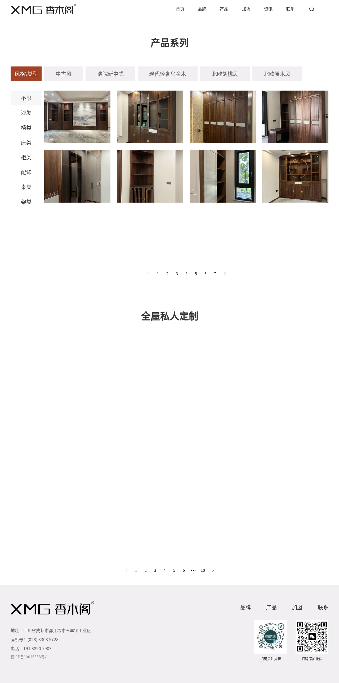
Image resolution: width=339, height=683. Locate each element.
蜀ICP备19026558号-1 (29, 657)
